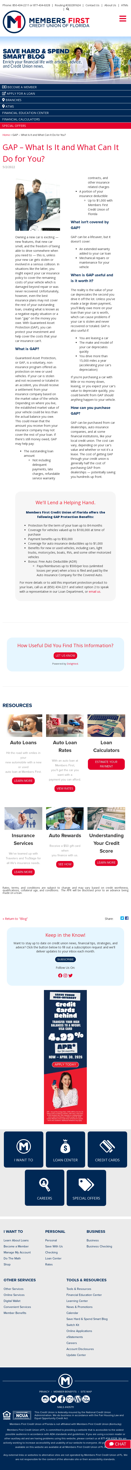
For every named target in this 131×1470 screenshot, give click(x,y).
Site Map (86, 1391)
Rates (49, 1264)
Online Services (14, 1295)
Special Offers (14, 126)
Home (6, 135)
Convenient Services (17, 1307)
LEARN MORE (23, 781)
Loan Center (65, 1150)
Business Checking (99, 1246)
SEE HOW (64, 864)
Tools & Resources (78, 1289)
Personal (51, 1240)
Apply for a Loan (18, 93)
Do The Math (12, 1258)
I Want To (23, 1150)
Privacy (44, 1391)
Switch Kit (72, 1325)
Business (93, 1240)
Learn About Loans (16, 1240)
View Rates (65, 788)
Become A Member (19, 87)
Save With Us (54, 1246)
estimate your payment (106, 764)
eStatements (74, 1337)
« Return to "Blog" (15, 919)
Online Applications (79, 1331)
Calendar (72, 1313)
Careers (44, 1189)
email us (94, 591)
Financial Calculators (21, 119)
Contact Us (92, 5)
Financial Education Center (25, 113)
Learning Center (77, 1301)
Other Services (14, 1289)
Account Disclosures (80, 1349)
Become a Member (16, 1246)
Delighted (72, 663)
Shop (7, 1264)
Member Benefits (15, 1313)
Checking (51, 1252)
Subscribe (65, 959)
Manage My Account (17, 1252)
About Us (110, 5)
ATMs (124, 5)
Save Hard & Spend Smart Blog (87, 1319)
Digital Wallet (12, 1301)
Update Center (76, 1355)
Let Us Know (65, 656)
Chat (117, 1444)
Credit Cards (107, 1150)
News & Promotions (79, 1307)
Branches (11, 100)
